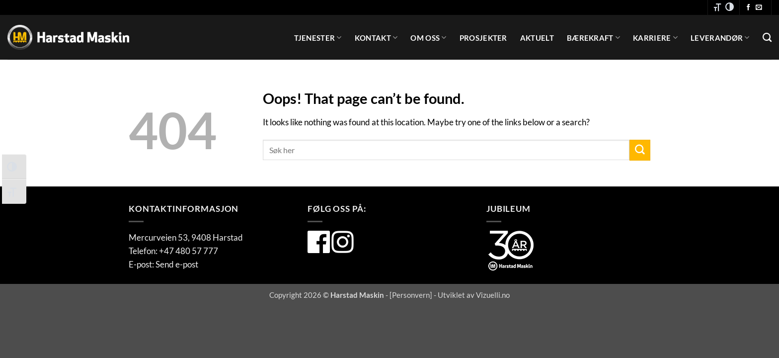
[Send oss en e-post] (759, 7)
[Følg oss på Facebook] (748, 7)
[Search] (767, 37)
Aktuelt (537, 37)
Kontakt (376, 37)
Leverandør (720, 37)
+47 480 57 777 (188, 251)
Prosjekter (483, 37)
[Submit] (639, 150)
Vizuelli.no (493, 294)
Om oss (428, 37)
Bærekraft (593, 37)
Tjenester (317, 37)
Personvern (411, 294)
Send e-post (177, 264)
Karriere (655, 37)
